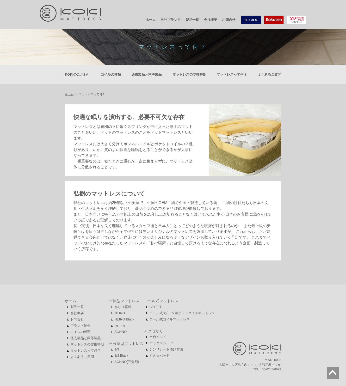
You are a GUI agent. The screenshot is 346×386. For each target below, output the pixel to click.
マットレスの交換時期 (189, 74)
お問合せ (228, 20)
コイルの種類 (111, 74)
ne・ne (119, 325)
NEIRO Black (124, 319)
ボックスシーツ (161, 343)
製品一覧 (192, 20)
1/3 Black (121, 355)
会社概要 (210, 20)
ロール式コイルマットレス (169, 319)
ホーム (151, 20)
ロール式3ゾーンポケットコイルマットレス (182, 313)
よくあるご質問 (269, 74)
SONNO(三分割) (126, 362)
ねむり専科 (122, 307)
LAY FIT (155, 307)
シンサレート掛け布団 (166, 349)
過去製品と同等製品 (146, 74)
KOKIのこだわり (77, 74)
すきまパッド (159, 355)
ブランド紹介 (80, 325)
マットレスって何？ (232, 74)
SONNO (120, 332)
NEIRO (119, 313)
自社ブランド (171, 20)
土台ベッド (157, 337)
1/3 (116, 349)
